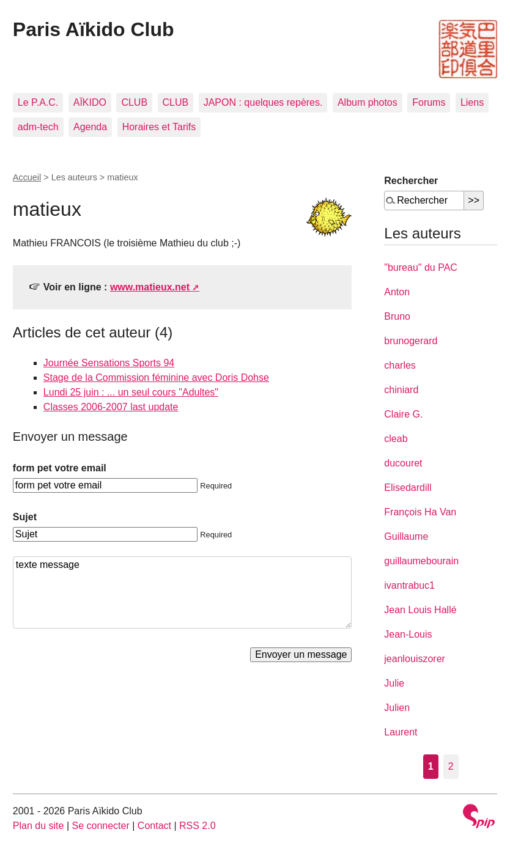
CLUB (134, 102)
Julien (397, 707)
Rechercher (411, 180)
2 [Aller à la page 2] (451, 766)
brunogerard (410, 341)
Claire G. (403, 414)
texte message (182, 592)
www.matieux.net (150, 287)
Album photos (367, 102)
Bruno (397, 316)
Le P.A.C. (38, 102)
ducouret (403, 463)
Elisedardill (407, 487)
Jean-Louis (408, 634)
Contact (154, 825)
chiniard (401, 390)
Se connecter (101, 825)
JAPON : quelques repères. (263, 102)
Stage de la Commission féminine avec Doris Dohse (156, 377)
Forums (428, 102)
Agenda (90, 127)
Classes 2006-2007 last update (111, 407)
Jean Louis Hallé (420, 610)
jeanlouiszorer (414, 659)
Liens (472, 102)
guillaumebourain (421, 561)
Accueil (27, 177)
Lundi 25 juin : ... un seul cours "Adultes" (130, 392)
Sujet (25, 517)
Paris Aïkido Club (93, 29)
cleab (395, 438)
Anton (397, 292)
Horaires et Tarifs (159, 127)
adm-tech (38, 127)
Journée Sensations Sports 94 (108, 363)
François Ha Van (420, 512)
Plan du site (38, 825)
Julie (394, 683)
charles (400, 365)
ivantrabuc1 (409, 585)
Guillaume (406, 536)
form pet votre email (59, 468)
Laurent (400, 732)
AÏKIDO (89, 102)
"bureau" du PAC (420, 267)
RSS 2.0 (197, 825)
